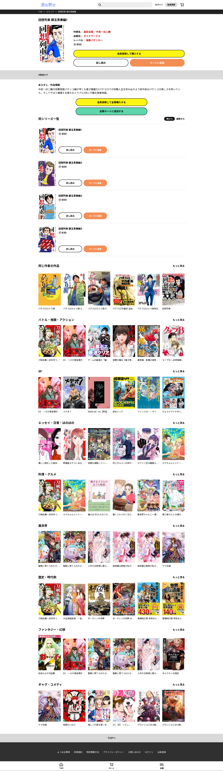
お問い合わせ (134, 752)
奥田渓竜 (88, 31)
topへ (111, 738)
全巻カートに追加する (111, 111)
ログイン (159, 4)
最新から (180, 119)
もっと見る (179, 265)
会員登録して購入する (129, 53)
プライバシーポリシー (113, 752)
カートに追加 (157, 62)
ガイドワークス (92, 36)
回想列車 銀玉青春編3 (70, 195)
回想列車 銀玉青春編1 (70, 129)
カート (111, 768)
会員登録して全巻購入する (111, 102)
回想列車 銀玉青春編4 (70, 228)
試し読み (101, 62)
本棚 (162, 768)
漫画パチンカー (94, 40)
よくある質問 (63, 752)
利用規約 (78, 752)
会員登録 (171, 4)
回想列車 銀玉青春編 (67, 11)
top (40, 11)
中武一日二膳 (103, 31)
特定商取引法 (92, 752)
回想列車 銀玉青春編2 (70, 162)
